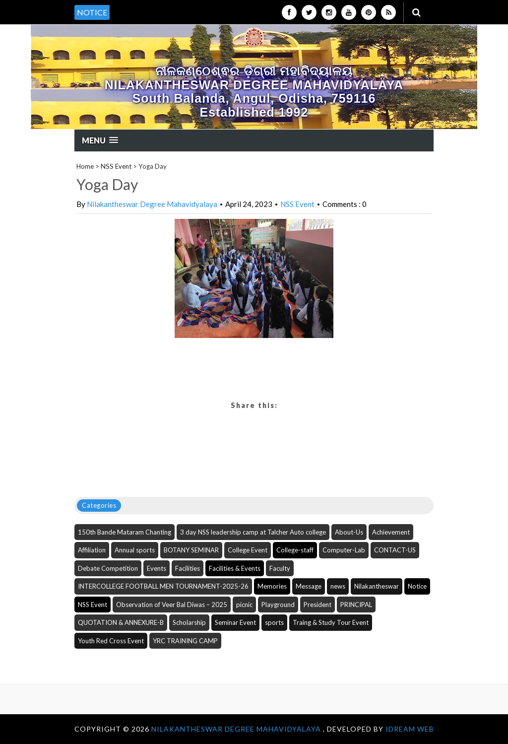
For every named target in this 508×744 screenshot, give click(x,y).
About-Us (349, 532)
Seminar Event (235, 622)
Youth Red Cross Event (111, 641)
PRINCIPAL (356, 605)
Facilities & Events (234, 568)
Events (156, 568)
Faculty (279, 568)
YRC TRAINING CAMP (185, 641)
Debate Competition (108, 568)
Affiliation (92, 550)
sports (274, 622)
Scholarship (189, 622)
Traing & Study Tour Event (331, 622)
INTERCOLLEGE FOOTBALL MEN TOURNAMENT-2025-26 (163, 586)
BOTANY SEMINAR (191, 550)
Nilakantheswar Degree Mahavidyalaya (152, 204)
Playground (278, 605)
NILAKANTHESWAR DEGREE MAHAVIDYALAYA (237, 729)
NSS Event (116, 166)
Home (85, 166)
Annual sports (135, 550)
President (317, 605)
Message (308, 586)
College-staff (295, 550)
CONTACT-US (395, 550)
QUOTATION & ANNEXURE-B (121, 622)
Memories (272, 586)
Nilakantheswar (376, 586)
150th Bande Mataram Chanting (124, 532)
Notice (417, 586)
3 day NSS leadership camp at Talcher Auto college (253, 532)
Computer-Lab (343, 550)
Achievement (391, 532)
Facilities (187, 568)
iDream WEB (409, 729)
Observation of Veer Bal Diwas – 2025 (171, 605)
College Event (247, 550)
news (337, 586)
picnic (244, 605)
